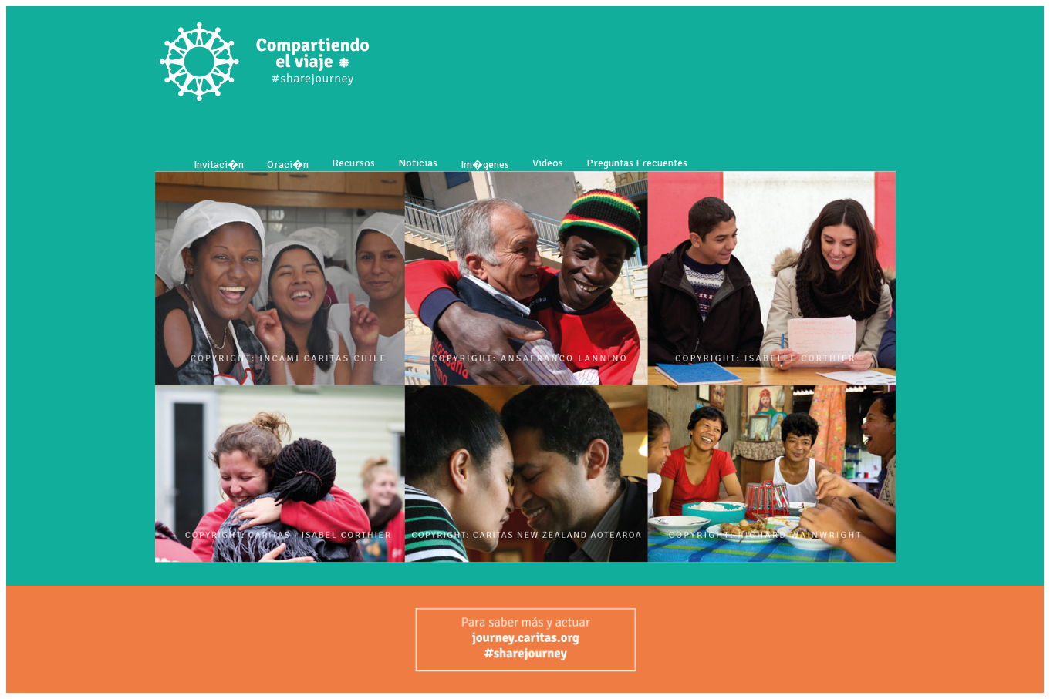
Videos (547, 163)
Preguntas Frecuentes (636, 163)
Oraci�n (288, 164)
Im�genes (485, 164)
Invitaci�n (219, 164)
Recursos (353, 163)
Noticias (417, 163)
